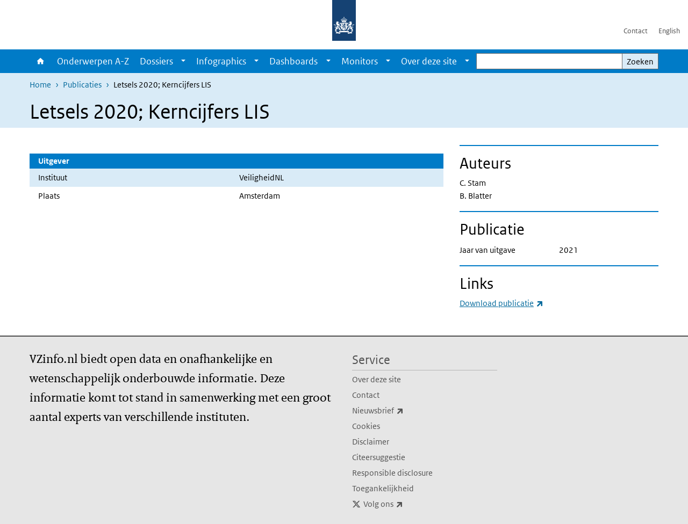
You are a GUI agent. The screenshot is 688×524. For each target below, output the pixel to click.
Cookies (366, 426)
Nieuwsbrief (401, 410)
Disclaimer (370, 441)
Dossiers (156, 61)
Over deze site (429, 61)
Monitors (359, 61)
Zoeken (640, 61)
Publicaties (82, 84)
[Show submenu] (183, 61)
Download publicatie (501, 303)
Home (41, 61)
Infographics (221, 61)
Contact (636, 30)
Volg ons (406, 504)
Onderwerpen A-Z (93, 61)
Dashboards (293, 61)
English (669, 30)
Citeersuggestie (378, 457)
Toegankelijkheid (383, 488)
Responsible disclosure (392, 473)
